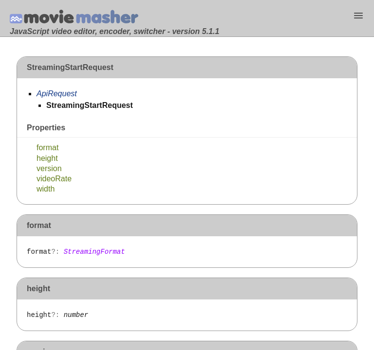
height (47, 158)
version (49, 168)
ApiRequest (57, 93)
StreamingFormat (94, 252)
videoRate (54, 179)
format (47, 147)
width (46, 189)
